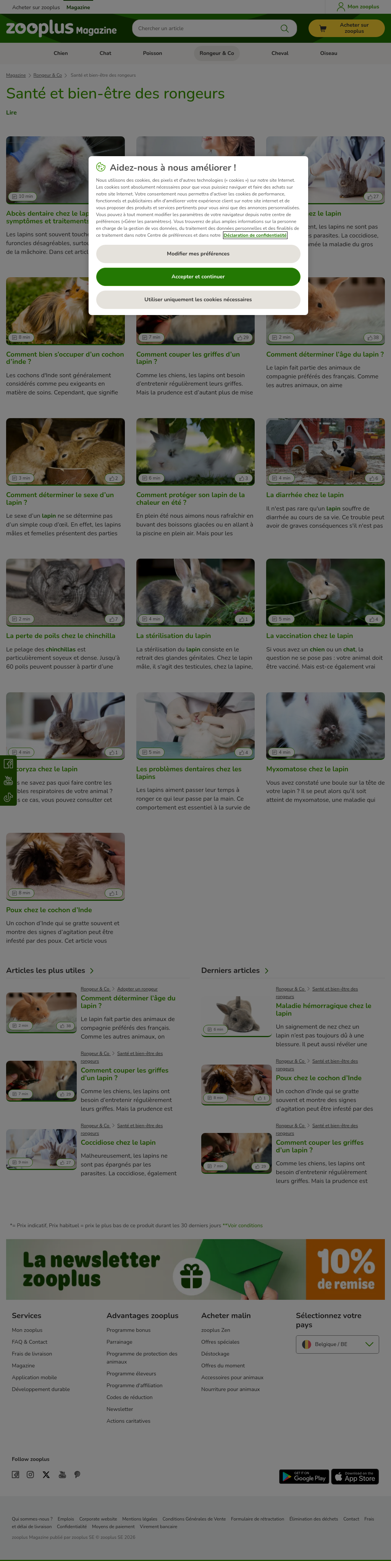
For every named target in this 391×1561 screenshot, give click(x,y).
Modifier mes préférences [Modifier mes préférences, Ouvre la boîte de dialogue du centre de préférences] (198, 253)
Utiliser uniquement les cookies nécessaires (198, 299)
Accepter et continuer (198, 276)
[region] (198, 235)
